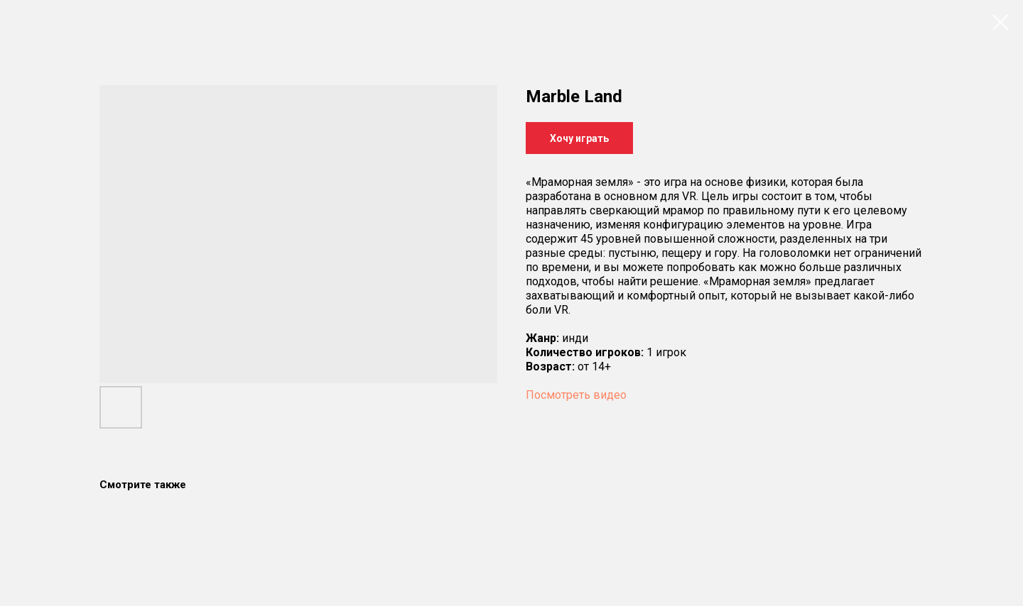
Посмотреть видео (576, 395)
